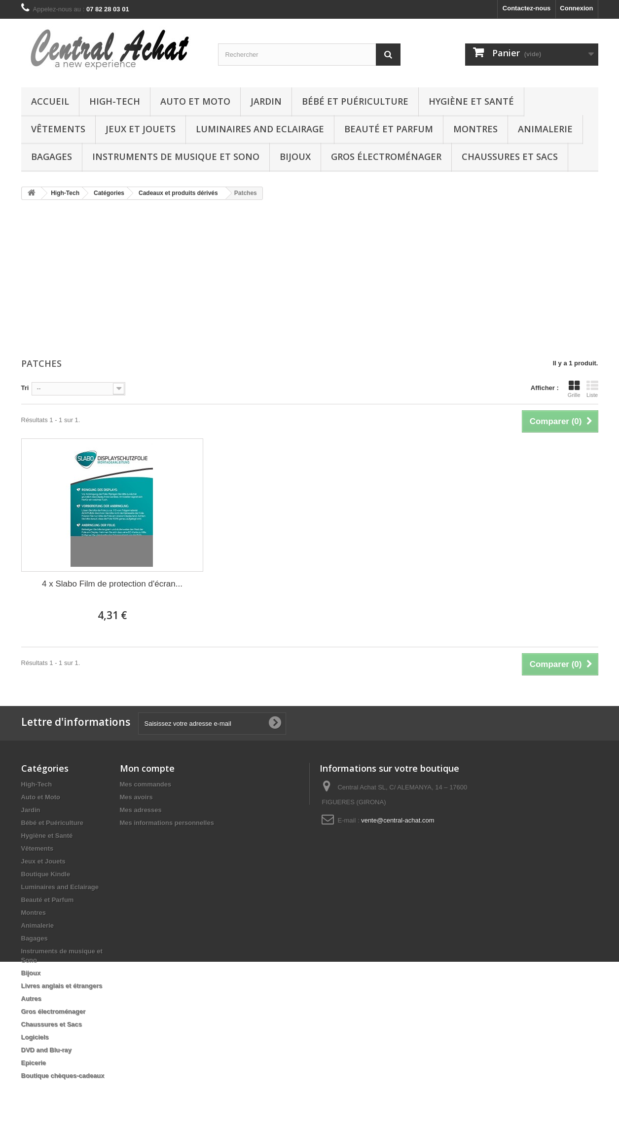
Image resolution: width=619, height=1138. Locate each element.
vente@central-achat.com (397, 820)
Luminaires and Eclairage (260, 129)
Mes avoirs (136, 797)
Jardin (266, 101)
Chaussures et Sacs (510, 156)
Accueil (50, 101)
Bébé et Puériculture (355, 101)
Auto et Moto (195, 101)
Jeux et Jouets (141, 129)
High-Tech (114, 101)
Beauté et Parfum (388, 129)
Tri (25, 388)
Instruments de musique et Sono (175, 156)
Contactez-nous (527, 8)
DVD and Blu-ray (46, 1050)
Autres (31, 998)
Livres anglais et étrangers (62, 985)
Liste (592, 389)
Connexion (576, 8)
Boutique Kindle (46, 874)
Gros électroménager (386, 156)
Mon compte (147, 768)
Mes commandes (146, 784)
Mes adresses (141, 810)
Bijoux (295, 156)
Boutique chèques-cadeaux (63, 1075)
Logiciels (35, 1037)
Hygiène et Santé (471, 101)
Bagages (51, 156)
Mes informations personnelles (167, 822)
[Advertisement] (309, 280)
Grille (574, 389)
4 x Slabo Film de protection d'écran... (112, 584)
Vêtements (58, 129)
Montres (475, 129)
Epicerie (33, 1062)
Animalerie (545, 129)
